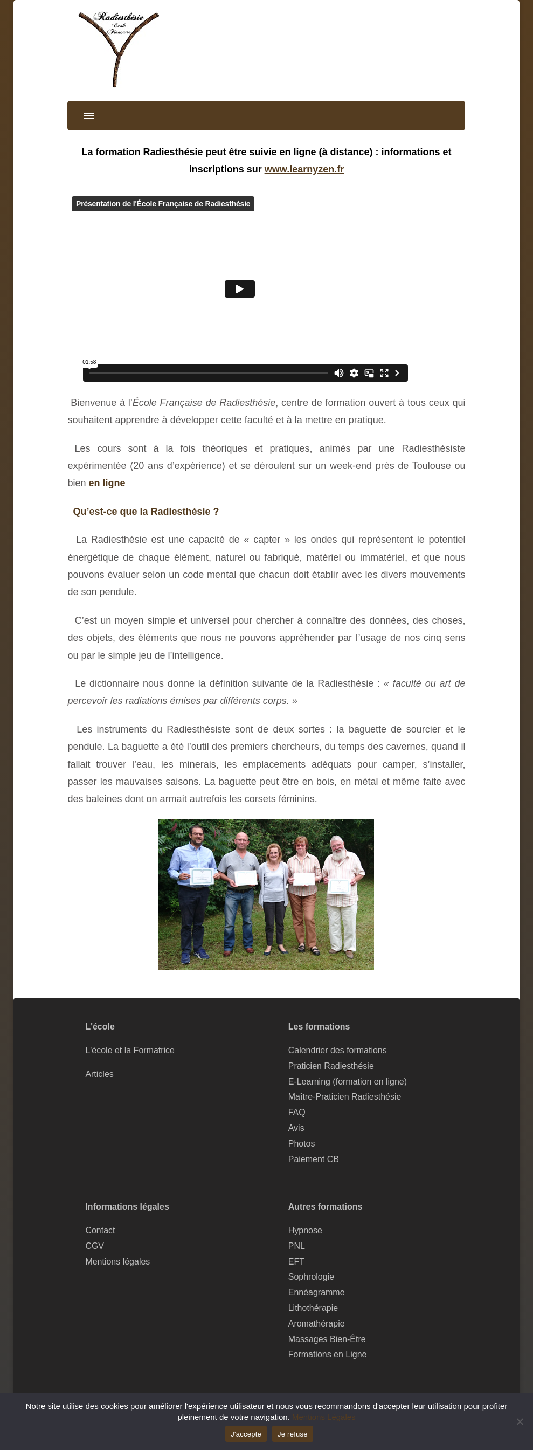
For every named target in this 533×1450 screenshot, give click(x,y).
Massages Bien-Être (327, 1339)
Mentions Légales (324, 1416)
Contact (100, 1230)
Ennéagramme (316, 1292)
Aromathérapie (316, 1323)
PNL (296, 1246)
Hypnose (305, 1230)
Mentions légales (117, 1261)
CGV (94, 1246)
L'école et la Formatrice (130, 1050)
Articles (99, 1074)
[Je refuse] (519, 1421)
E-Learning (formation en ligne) (347, 1081)
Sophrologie (311, 1276)
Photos (301, 1143)
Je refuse (293, 1434)
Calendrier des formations (337, 1050)
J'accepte (246, 1434)
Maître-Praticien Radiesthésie (345, 1096)
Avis (296, 1128)
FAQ (297, 1112)
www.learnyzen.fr (304, 169)
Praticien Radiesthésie (331, 1066)
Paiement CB (313, 1159)
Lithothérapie (313, 1308)
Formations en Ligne (327, 1354)
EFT (296, 1261)
